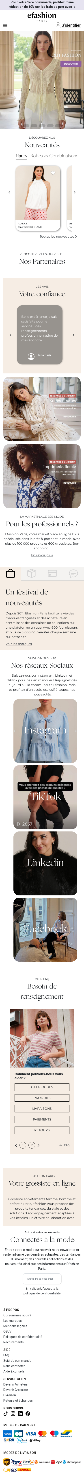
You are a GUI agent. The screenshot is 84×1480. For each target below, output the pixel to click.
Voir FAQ (64, 1145)
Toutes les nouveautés (58, 237)
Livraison (9, 1395)
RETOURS (42, 1130)
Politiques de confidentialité (22, 1337)
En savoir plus (42, 555)
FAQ (6, 1355)
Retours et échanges (18, 1400)
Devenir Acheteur (15, 1384)
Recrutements (13, 1342)
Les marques (12, 1320)
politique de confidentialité (42, 1293)
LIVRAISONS (42, 1109)
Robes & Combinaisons (54, 156)
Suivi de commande (17, 1360)
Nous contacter (14, 1366)
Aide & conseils (14, 1371)
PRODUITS (42, 1098)
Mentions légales (15, 1326)
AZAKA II (22, 223)
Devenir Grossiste (15, 1390)
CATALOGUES (42, 1087)
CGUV (7, 1331)
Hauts (21, 156)
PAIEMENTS (42, 1119)
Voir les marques (19, 644)
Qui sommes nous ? (17, 1315)
